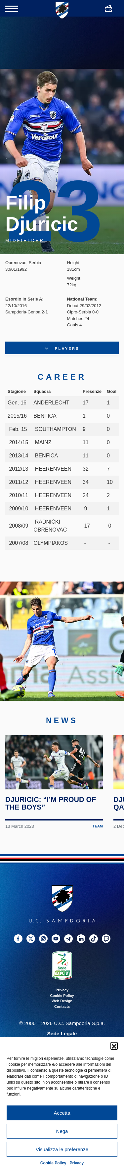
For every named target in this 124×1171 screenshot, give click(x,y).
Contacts (62, 1009)
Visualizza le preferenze (62, 1149)
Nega (62, 1131)
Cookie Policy (53, 1163)
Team (98, 829)
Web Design (62, 1004)
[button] (114, 1045)
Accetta (62, 1113)
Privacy (77, 1163)
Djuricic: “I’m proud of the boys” (50, 806)
